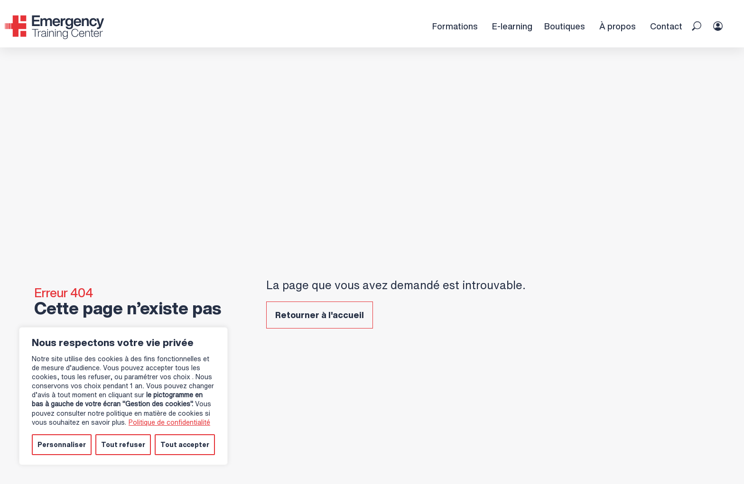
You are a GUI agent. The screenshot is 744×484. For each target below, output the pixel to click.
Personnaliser (61, 444)
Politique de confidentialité (169, 422)
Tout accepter (184, 444)
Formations (454, 26)
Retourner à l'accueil (319, 315)
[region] (123, 396)
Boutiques (564, 26)
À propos (617, 26)
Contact (666, 26)
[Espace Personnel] (724, 16)
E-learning (512, 26)
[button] (696, 26)
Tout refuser (123, 444)
